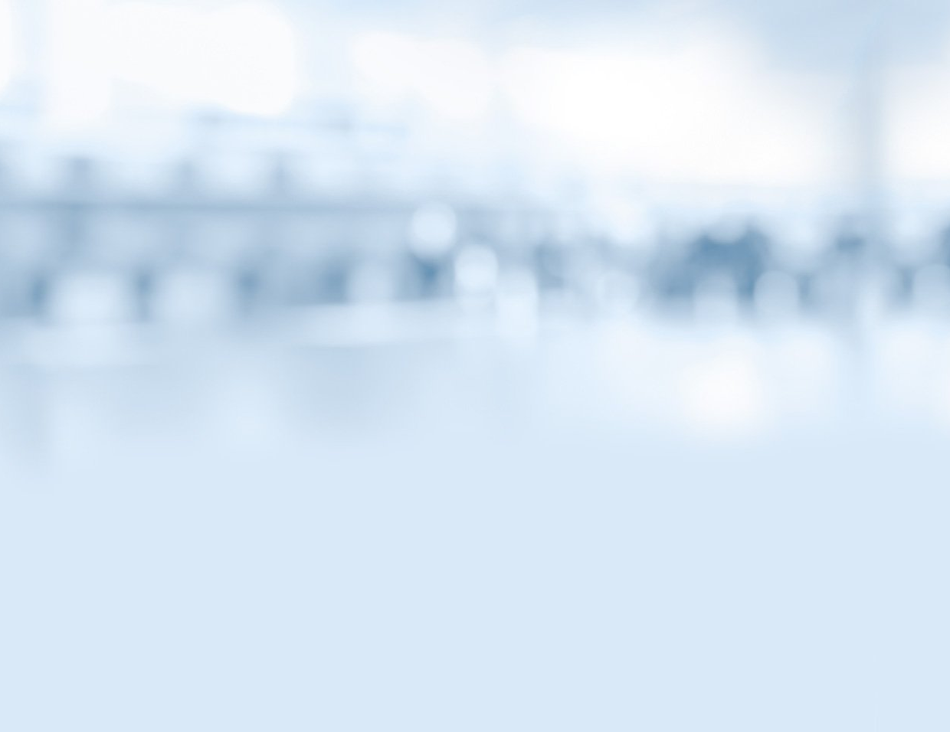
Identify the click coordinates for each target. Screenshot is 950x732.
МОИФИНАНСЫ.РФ (475, 226)
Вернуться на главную (765, 32)
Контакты (311, 644)
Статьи (262, 132)
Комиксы (475, 132)
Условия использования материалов (569, 644)
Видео (369, 132)
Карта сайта (405, 644)
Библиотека (687, 132)
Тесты (581, 132)
